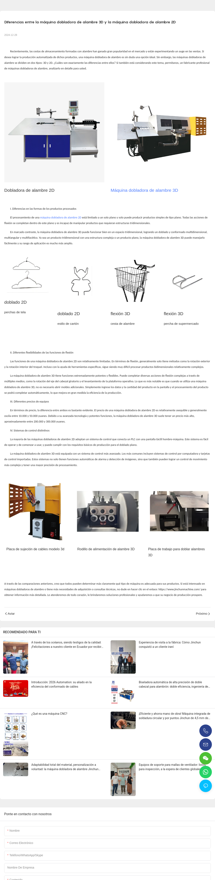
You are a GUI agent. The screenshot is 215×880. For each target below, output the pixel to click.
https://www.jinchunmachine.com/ (179, 589)
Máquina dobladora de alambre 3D (144, 190)
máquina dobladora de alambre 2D (60, 217)
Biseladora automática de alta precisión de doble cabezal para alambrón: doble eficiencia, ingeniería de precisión (173, 685)
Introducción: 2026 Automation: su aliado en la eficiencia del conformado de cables (61, 684)
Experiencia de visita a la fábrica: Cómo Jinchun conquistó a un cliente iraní (170, 644)
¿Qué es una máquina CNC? (49, 713)
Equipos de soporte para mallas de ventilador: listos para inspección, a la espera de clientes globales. (172, 767)
